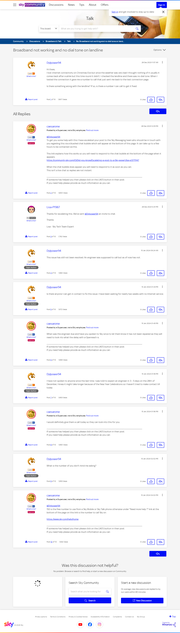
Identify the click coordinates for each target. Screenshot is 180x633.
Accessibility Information (100, 617)
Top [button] (174, 616)
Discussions (56, 4)
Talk (90, 18)
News (71, 4)
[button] (162, 62)
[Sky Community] (32, 5)
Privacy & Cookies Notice (78, 617)
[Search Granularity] (49, 28)
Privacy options (41, 617)
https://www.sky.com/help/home (62, 519)
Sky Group (141, 617)
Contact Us (129, 617)
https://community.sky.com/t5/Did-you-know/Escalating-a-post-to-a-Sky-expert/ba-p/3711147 (93, 160)
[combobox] (96, 28)
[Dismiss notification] (163, 12)
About (92, 4)
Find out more (92, 130)
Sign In (161, 5)
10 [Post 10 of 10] (51, 542)
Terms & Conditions (57, 617)
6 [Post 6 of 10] (51, 360)
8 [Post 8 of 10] (51, 445)
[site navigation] (14, 4)
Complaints (117, 617)
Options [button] (157, 50)
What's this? (31, 76)
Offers (104, 4)
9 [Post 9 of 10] (51, 481)
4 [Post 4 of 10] (51, 273)
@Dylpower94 (53, 137)
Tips (81, 4)
